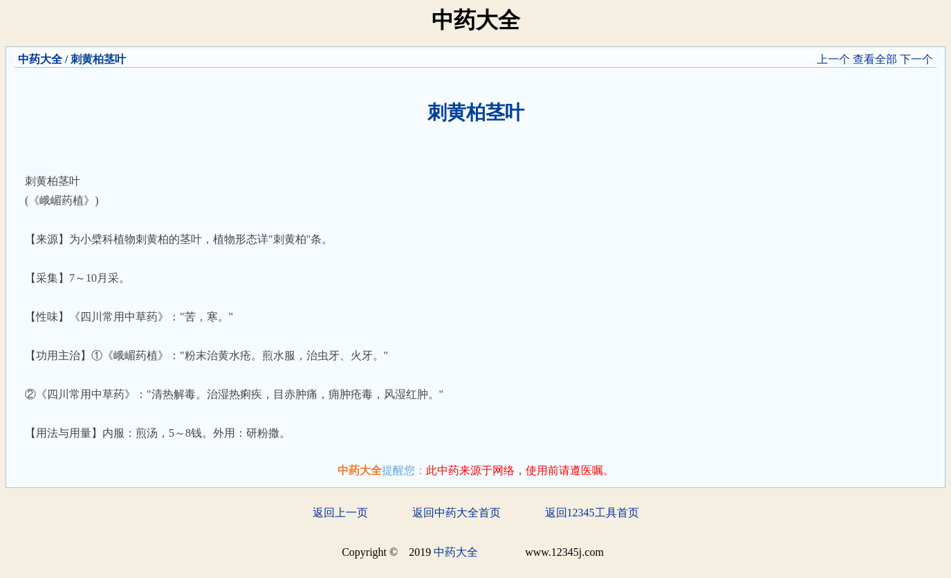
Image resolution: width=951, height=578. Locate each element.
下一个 (916, 59)
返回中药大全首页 (456, 512)
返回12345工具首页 (592, 512)
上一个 (833, 59)
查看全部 (875, 59)
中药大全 (40, 59)
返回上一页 (340, 512)
